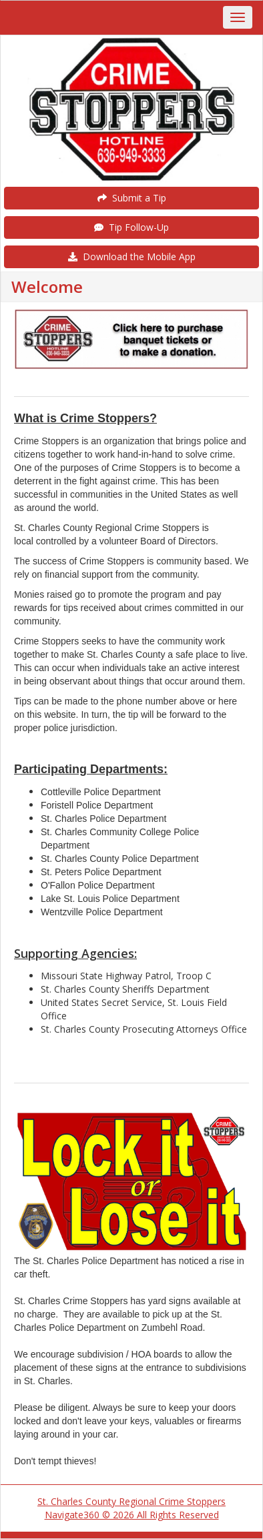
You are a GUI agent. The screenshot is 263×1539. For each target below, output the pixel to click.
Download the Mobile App (132, 256)
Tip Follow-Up (131, 227)
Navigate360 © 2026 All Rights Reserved (132, 1514)
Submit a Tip (131, 197)
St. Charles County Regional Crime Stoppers (131, 1501)
